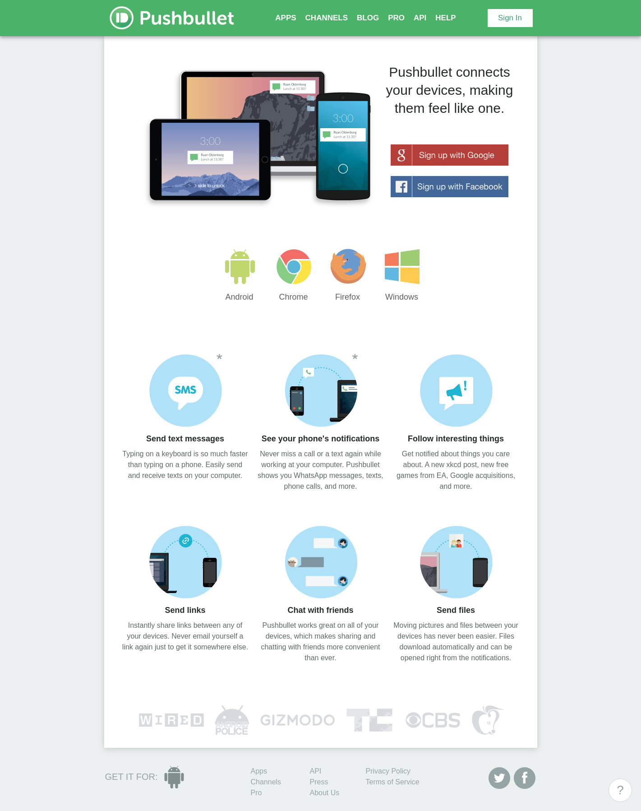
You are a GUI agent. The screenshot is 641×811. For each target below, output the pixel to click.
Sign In (510, 18)
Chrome (294, 274)
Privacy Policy (388, 771)
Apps (259, 771)
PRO (396, 18)
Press (319, 782)
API (420, 18)
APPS (285, 18)
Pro (256, 793)
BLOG (368, 18)
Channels (266, 782)
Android (239, 274)
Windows (402, 274)
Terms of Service (393, 782)
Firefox (348, 274)
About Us (325, 793)
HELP (445, 18)
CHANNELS (326, 18)
